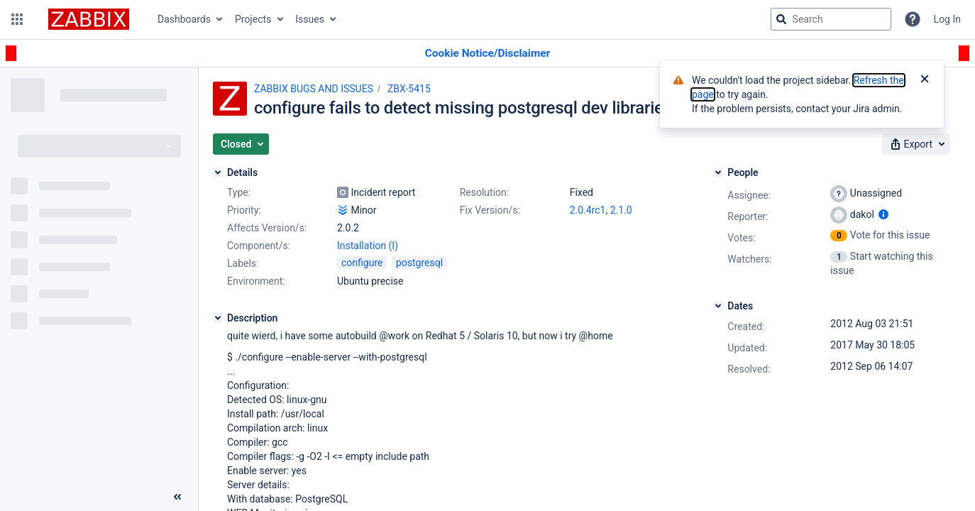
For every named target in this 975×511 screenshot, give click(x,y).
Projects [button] (253, 19)
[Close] (925, 80)
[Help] (912, 19)
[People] (718, 172)
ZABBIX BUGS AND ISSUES (313, 88)
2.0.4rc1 (588, 210)
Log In (947, 19)
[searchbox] (831, 19)
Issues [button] (309, 19)
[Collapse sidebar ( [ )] (177, 496)
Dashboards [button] (184, 19)
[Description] (218, 318)
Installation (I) (367, 245)
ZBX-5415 (409, 88)
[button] (17, 19)
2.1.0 (621, 210)
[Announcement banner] (487, 53)
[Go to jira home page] (88, 19)
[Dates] (718, 306)
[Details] (218, 172)
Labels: (242, 263)
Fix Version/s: (490, 210)
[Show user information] (883, 214)
